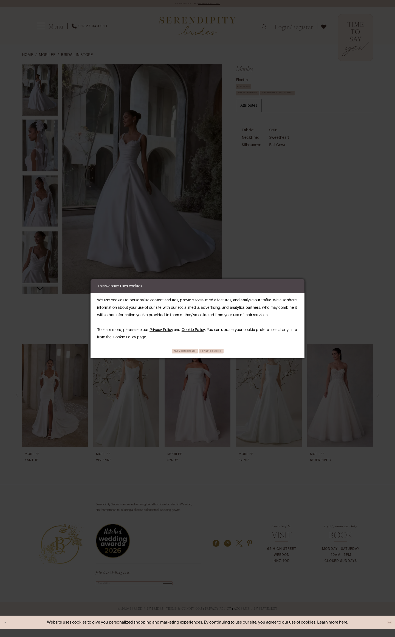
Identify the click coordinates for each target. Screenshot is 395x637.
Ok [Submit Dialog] (386, 630)
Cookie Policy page (129, 335)
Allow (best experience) (165, 351)
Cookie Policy (193, 327)
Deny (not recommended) (233, 351)
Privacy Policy (161, 327)
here (343, 630)
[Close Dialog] (8, 630)
